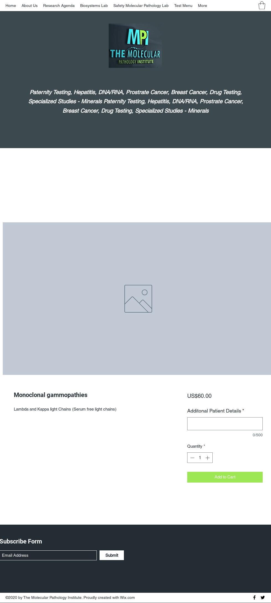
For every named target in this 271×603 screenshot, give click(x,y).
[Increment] (208, 458)
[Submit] (112, 555)
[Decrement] (192, 458)
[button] (262, 5)
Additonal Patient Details (215, 411)
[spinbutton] (199, 458)
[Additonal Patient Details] (224, 424)
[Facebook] (254, 597)
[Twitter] (262, 597)
